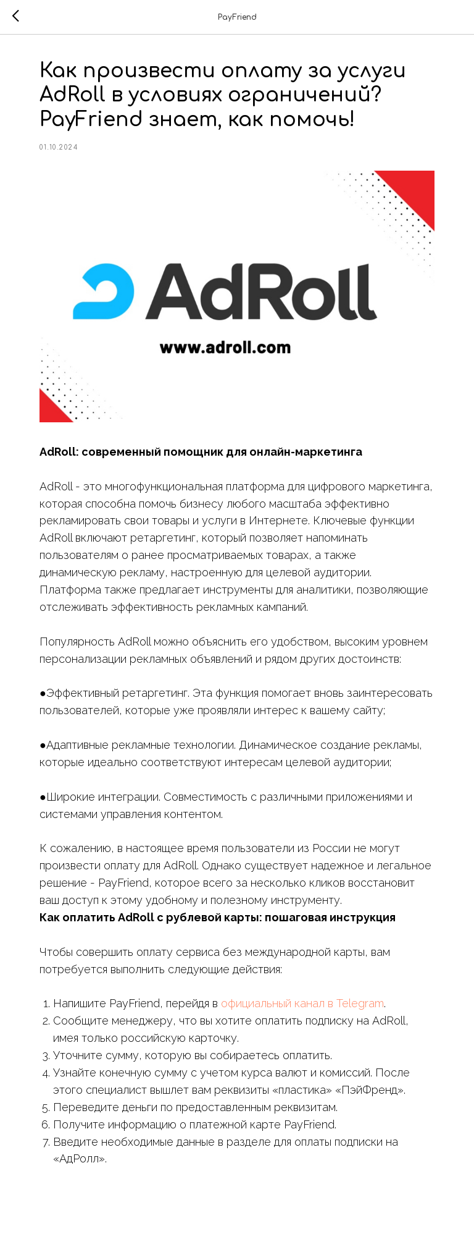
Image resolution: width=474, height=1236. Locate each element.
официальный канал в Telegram (302, 1003)
